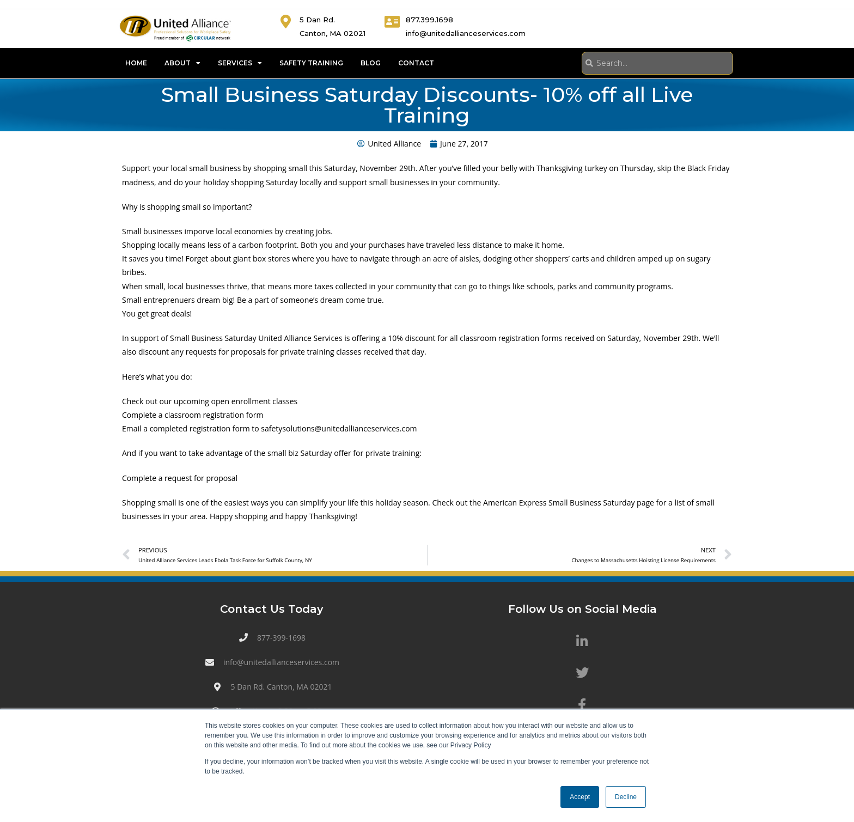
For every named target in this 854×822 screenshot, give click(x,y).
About (182, 63)
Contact (416, 63)
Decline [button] (626, 797)
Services (240, 63)
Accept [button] (580, 797)
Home (136, 63)
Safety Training (311, 63)
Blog (371, 63)
